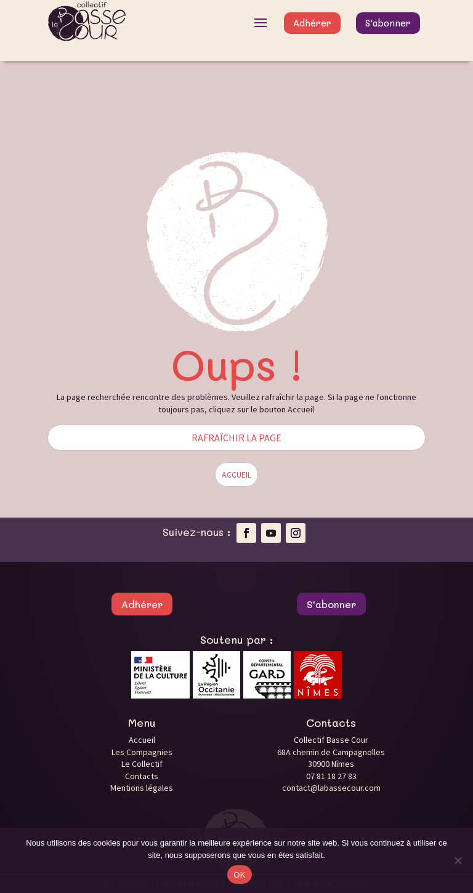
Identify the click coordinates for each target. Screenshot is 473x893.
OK (239, 874)
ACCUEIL (236, 474)
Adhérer (312, 23)
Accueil (142, 739)
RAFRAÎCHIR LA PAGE (236, 437)
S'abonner (388, 23)
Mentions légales (141, 787)
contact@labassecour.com (331, 787)
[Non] (457, 860)
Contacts (141, 776)
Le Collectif (142, 763)
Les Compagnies (141, 752)
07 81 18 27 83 (331, 776)
